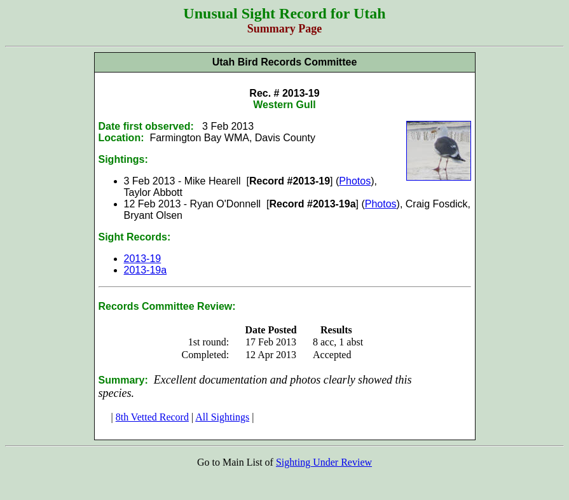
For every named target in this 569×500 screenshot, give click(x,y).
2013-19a (145, 270)
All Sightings (222, 417)
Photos (355, 181)
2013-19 (142, 258)
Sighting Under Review (324, 462)
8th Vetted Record (152, 417)
